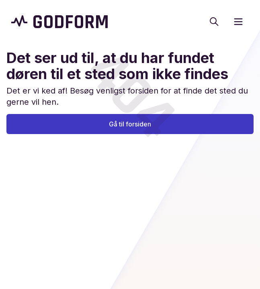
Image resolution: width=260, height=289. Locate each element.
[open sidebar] (238, 22)
